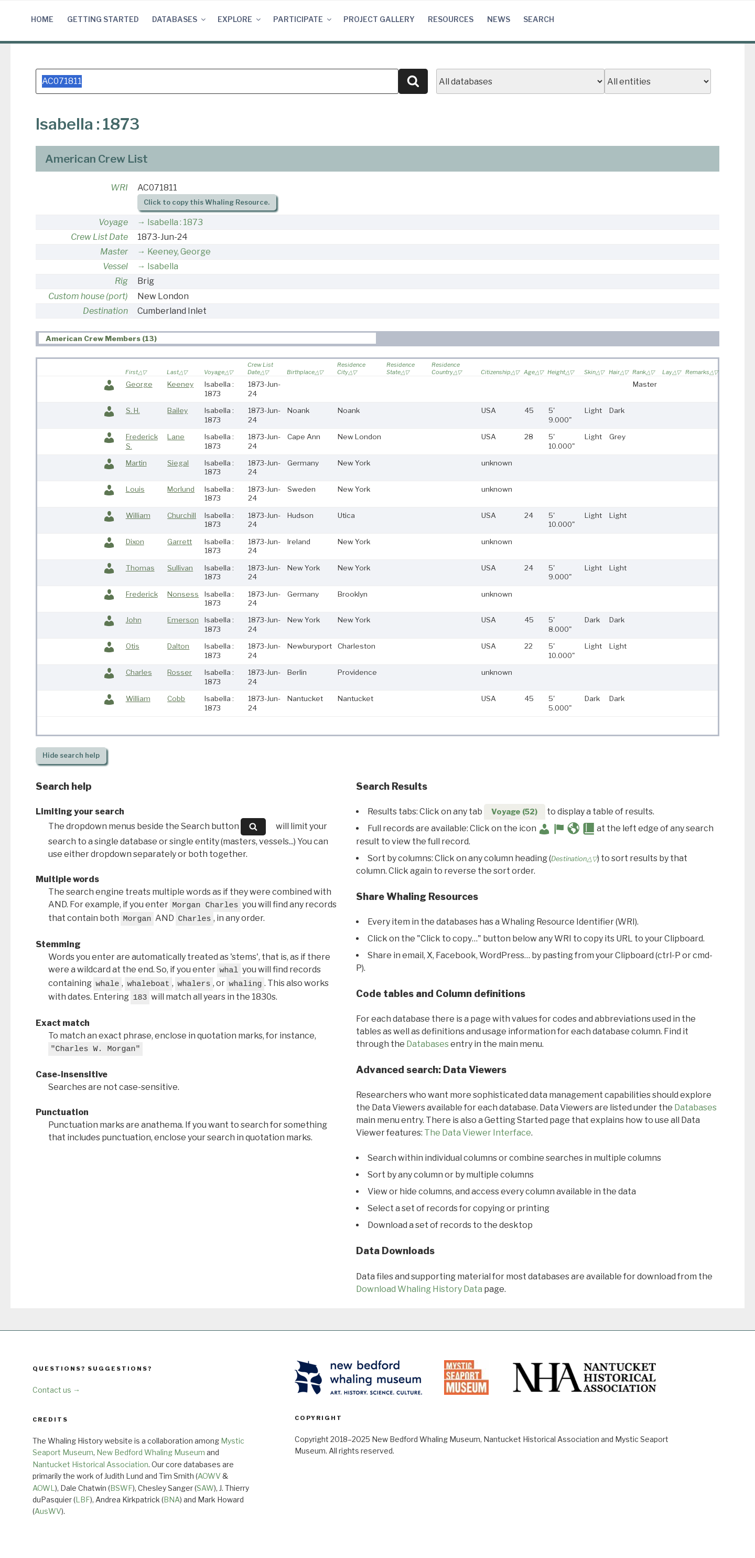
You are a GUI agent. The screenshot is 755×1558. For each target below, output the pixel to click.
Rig (121, 281)
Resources (450, 19)
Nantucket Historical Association (90, 1464)
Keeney (180, 384)
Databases (179, 19)
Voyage (113, 222)
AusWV (48, 1511)
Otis (132, 646)
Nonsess (183, 594)
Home (42, 19)
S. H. (133, 410)
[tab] (207, 338)
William (138, 515)
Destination (105, 311)
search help (71, 755)
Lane (176, 436)
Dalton (178, 646)
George (139, 384)
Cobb (176, 698)
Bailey (177, 410)
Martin (136, 463)
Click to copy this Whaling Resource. (206, 202)
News (498, 19)
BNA (172, 1499)
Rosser (179, 672)
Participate (303, 19)
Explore (240, 19)
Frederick (142, 594)
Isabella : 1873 (175, 222)
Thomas (140, 568)
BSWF (121, 1487)
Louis (135, 489)
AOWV (209, 1475)
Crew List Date (99, 237)
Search (538, 19)
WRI (119, 188)
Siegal (178, 463)
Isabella (162, 266)
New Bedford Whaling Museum (150, 1452)
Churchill (181, 515)
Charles (139, 672)
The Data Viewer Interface (477, 1133)
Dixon (135, 541)
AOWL (44, 1487)
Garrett (179, 541)
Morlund (181, 489)
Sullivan (180, 568)
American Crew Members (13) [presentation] (101, 338)
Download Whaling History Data (419, 1289)
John (134, 620)
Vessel (115, 266)
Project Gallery (379, 19)
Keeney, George (179, 252)
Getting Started (103, 19)
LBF (83, 1499)
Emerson (183, 620)
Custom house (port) (88, 296)
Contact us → (56, 1389)
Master (114, 252)
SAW (205, 1487)
